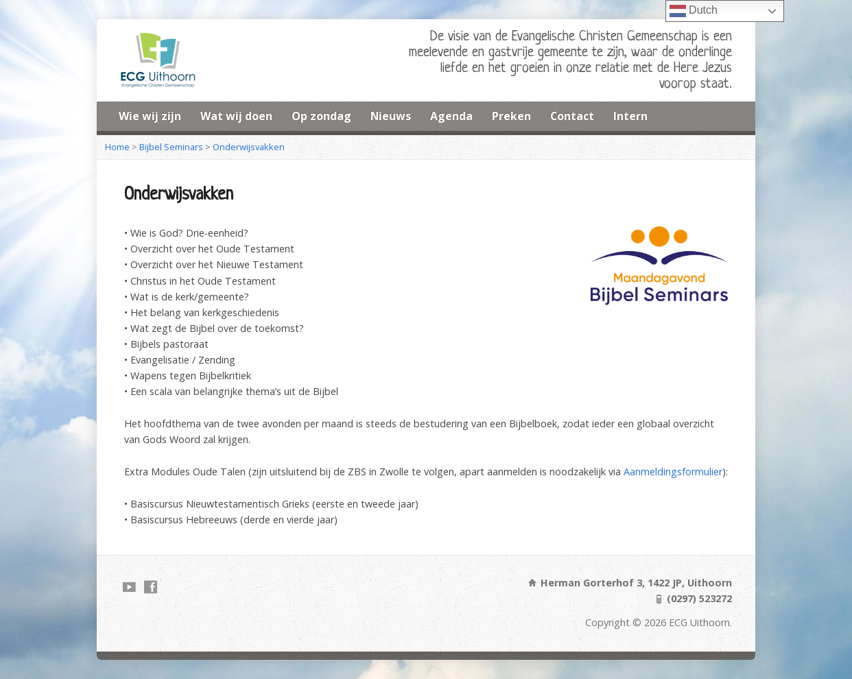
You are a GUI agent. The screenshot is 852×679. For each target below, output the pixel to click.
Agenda (451, 115)
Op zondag (321, 115)
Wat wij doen (236, 115)
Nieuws (390, 115)
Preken (511, 115)
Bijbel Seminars (171, 147)
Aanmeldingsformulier (673, 471)
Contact (572, 115)
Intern (630, 115)
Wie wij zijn (150, 115)
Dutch (694, 11)
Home (117, 147)
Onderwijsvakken (249, 147)
